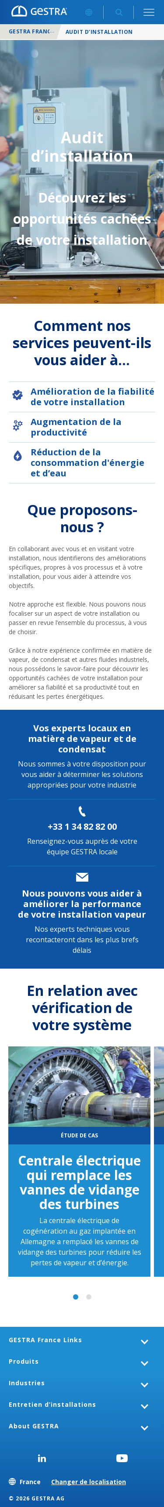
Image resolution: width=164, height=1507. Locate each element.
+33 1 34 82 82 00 (82, 826)
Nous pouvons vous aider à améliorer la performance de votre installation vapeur (82, 903)
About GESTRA (34, 1426)
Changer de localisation (88, 1482)
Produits (24, 1361)
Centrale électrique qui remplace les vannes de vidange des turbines (79, 1182)
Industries (27, 1383)
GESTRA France (31, 31)
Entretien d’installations (52, 1404)
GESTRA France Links (45, 1340)
